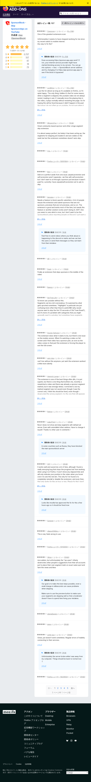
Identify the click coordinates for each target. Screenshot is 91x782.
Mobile (48, 720)
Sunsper (50, 521)
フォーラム (29, 748)
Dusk (49, 269)
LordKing (50, 88)
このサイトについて (33, 716)
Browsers (70, 716)
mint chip (50, 358)
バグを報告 (29, 752)
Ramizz (50, 287)
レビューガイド (31, 756)
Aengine (50, 197)
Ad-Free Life (52, 298)
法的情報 (28, 764)
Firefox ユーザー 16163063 (57, 547)
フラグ (39, 49)
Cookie (18, 764)
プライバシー (7, 764)
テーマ (15, 14)
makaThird (51, 422)
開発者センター (31, 735)
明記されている (12, 770)
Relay (69, 724)
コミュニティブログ (33, 743)
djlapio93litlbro (53, 531)
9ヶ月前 (70, 31)
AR (48, 259)
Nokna (49, 412)
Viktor (49, 557)
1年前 (71, 123)
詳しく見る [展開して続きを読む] (41, 110)
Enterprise (50, 724)
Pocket (69, 733)
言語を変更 (70, 769)
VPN (68, 720)
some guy (51, 635)
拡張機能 (6, 14)
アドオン (28, 711)
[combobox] (73, 13)
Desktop (49, 716)
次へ (73, 688)
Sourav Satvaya (53, 333)
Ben (48, 172)
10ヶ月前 (70, 88)
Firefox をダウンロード (49, 3)
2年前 (72, 298)
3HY (48, 464)
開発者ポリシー (31, 739)
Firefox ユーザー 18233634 (57, 677)
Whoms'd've (52, 123)
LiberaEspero (52, 614)
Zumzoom (51, 31)
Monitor (70, 729)
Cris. (49, 151)
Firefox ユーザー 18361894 (57, 161)
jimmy (49, 624)
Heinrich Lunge (53, 376)
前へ (50, 688)
